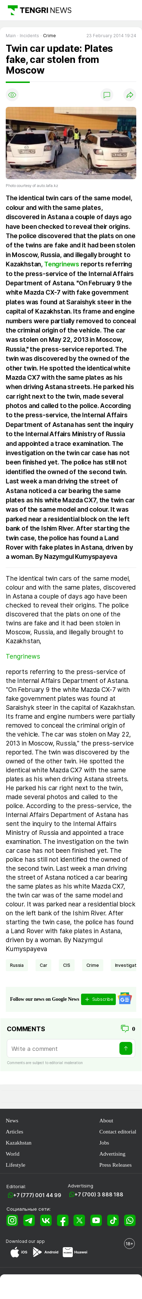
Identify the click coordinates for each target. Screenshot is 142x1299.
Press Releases (115, 1165)
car (43, 965)
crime (92, 965)
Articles (14, 1131)
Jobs (104, 1143)
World (12, 1154)
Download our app (25, 1241)
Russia (17, 965)
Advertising (112, 1154)
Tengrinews (61, 264)
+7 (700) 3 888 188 (99, 1194)
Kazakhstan (19, 1143)
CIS (66, 965)
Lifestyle (15, 1165)
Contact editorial (117, 1131)
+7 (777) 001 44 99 (37, 1195)
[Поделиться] (129, 94)
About (106, 1120)
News (12, 1120)
